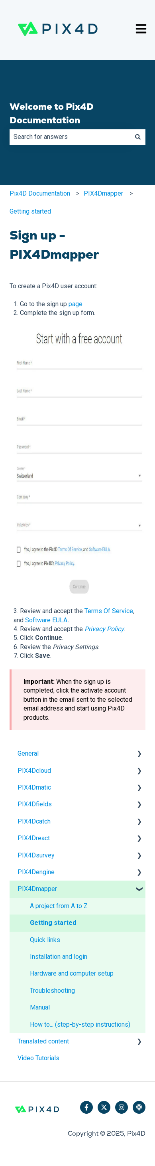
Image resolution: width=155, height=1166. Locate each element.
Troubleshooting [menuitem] (52, 990)
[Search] (137, 137)
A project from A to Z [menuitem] (59, 906)
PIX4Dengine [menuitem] (36, 872)
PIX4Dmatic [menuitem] (34, 787)
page (75, 304)
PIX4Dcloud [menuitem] (34, 770)
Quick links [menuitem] (45, 940)
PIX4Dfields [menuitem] (35, 804)
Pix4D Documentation (40, 193)
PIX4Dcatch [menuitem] (34, 821)
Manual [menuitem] (40, 1007)
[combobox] (70, 137)
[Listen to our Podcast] (139, 1107)
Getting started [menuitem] (53, 922)
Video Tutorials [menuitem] (38, 1058)
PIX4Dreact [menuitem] (34, 838)
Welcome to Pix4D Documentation (52, 114)
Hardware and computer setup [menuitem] (72, 973)
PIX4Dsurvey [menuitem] (36, 855)
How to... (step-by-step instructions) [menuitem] (80, 1024)
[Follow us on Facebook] (86, 1107)
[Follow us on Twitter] (104, 1107)
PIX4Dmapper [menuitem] (37, 889)
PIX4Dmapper (103, 193)
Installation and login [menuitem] (58, 956)
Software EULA (46, 620)
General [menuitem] (28, 753)
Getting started (30, 211)
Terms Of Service (108, 611)
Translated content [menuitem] (43, 1041)
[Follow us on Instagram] (121, 1107)
